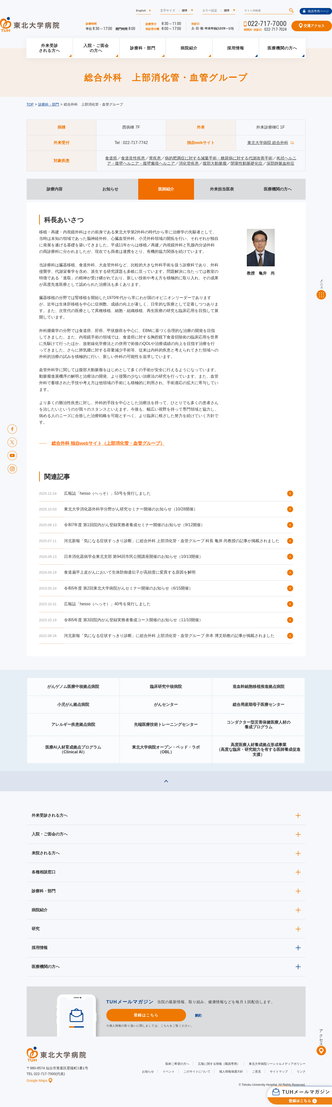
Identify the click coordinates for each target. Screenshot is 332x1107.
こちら (165, 1025)
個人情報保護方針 (231, 1071)
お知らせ (148, 1071)
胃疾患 (155, 158)
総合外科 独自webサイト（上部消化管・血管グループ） (108, 443)
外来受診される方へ (49, 48)
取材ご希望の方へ (177, 1064)
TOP (30, 104)
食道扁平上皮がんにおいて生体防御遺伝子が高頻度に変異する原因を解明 (130, 572)
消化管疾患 (189, 163)
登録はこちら (146, 1015)
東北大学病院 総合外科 (267, 143)
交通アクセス (312, 25)
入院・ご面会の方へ (96, 48)
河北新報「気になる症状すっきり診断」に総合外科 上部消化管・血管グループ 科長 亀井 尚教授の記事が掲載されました (172, 541)
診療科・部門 (142, 48)
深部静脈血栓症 (280, 163)
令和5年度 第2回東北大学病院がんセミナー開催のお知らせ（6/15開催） (128, 588)
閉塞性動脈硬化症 (247, 163)
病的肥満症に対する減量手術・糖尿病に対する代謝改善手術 (218, 158)
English (141, 10)
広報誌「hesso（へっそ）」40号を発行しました (107, 604)
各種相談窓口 (44, 872)
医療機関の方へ (282, 48)
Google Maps (40, 1081)
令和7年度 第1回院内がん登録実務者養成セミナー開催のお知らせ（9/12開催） (134, 525)
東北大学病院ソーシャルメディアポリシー (277, 1064)
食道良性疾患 (133, 158)
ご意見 (256, 1071)
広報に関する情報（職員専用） (219, 1064)
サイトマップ (279, 1071)
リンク (301, 1071)
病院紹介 (189, 48)
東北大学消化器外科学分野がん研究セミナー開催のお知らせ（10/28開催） (131, 509)
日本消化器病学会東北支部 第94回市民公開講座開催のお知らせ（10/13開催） (133, 556)
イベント (169, 1071)
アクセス (321, 1036)
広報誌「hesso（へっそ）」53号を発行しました (107, 493)
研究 (36, 929)
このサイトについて (197, 1071)
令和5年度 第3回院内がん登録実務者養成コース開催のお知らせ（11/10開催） (133, 620)
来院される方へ (46, 853)
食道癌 (111, 158)
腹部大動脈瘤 (215, 163)
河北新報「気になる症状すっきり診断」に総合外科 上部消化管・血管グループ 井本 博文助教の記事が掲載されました (169, 635)
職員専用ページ (316, 11)
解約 (198, 1015)
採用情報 (235, 48)
